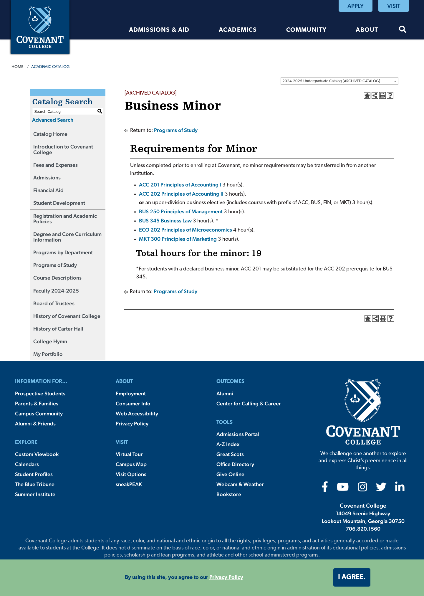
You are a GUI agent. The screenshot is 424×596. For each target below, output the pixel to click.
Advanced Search (52, 120)
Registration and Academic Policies (65, 218)
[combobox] (339, 81)
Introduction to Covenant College (63, 149)
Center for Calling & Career (248, 403)
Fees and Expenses (55, 165)
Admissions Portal (237, 434)
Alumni (224, 393)
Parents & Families (36, 403)
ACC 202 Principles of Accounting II (181, 194)
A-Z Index (227, 444)
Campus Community (39, 413)
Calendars (27, 464)
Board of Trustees (53, 303)
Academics (238, 30)
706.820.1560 (363, 529)
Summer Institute (35, 494)
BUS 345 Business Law (165, 220)
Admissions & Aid (159, 30)
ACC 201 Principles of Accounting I (180, 184)
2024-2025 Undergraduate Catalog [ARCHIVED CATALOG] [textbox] (331, 81)
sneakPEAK (129, 484)
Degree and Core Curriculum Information (67, 237)
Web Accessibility (137, 413)
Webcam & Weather (240, 484)
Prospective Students (40, 393)
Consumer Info (133, 403)
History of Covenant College (66, 316)
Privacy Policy (132, 423)
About (367, 30)
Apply (355, 5)
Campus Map (131, 464)
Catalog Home (50, 134)
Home (17, 66)
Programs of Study (55, 265)
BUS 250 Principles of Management (181, 211)
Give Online (230, 474)
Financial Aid (48, 190)
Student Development (59, 203)
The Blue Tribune (34, 484)
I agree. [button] (352, 577)
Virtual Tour (129, 454)
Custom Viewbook (37, 454)
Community (306, 30)
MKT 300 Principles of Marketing (178, 239)
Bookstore (228, 494)
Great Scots (230, 454)
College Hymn (50, 341)
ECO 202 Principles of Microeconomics (185, 230)
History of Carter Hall (58, 329)
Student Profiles (34, 474)
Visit (393, 5)
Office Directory (235, 464)
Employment (131, 393)
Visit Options (131, 474)
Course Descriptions (57, 278)
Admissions (47, 177)
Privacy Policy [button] (226, 577)
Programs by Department (63, 252)
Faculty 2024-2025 (56, 291)
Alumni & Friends (35, 423)
